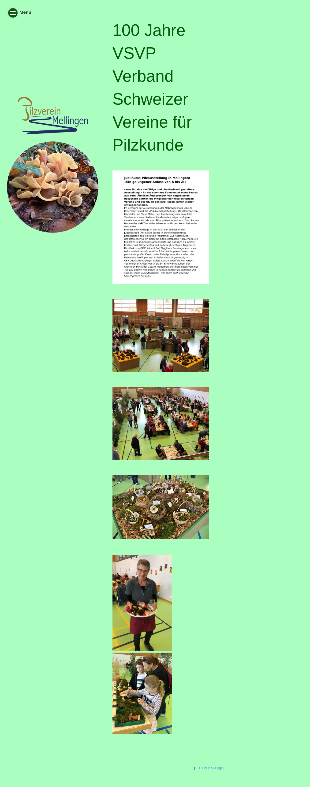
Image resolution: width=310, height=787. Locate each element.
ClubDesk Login (211, 768)
